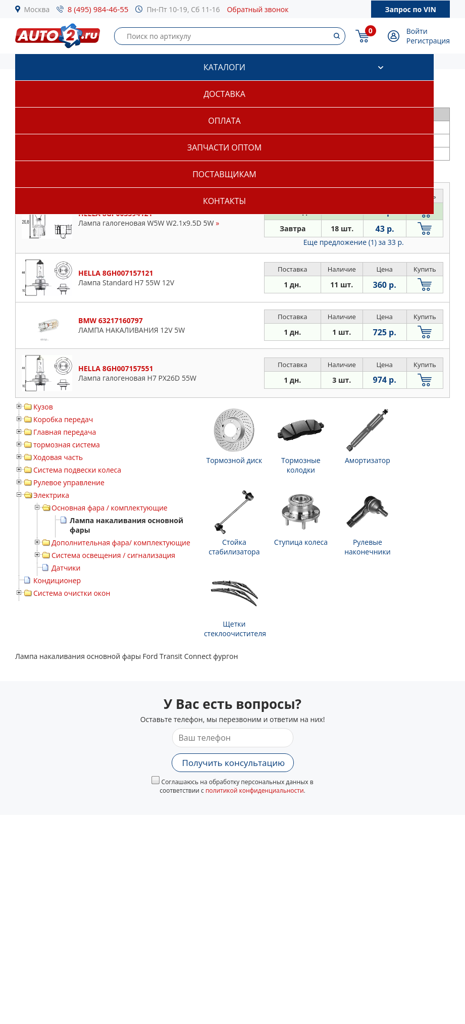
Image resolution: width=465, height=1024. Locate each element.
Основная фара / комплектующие (109, 508)
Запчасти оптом (224, 147)
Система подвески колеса (77, 470)
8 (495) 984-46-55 (98, 9)
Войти (417, 31)
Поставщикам (224, 174)
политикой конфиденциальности (254, 790)
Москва (37, 9)
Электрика (51, 495)
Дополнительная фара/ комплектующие (120, 542)
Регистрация (428, 40)
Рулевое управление (69, 482)
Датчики (65, 568)
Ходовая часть (58, 457)
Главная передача (64, 432)
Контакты (224, 201)
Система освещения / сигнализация (113, 555)
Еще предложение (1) (353, 242)
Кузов (43, 407)
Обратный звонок (257, 9)
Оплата (224, 120)
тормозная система (66, 444)
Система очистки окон (71, 593)
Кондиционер (57, 580)
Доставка (224, 93)
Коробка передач (63, 419)
